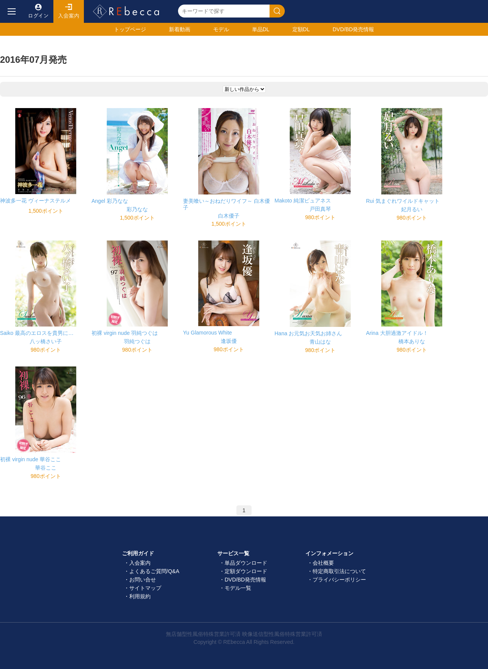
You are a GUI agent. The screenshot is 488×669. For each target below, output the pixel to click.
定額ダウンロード (246, 571)
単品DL (261, 29)
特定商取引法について (339, 571)
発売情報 (353, 29)
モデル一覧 (238, 588)
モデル (221, 29)
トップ (130, 29)
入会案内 (68, 11)
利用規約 (140, 596)
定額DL (301, 29)
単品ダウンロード (246, 563)
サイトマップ (145, 588)
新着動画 (179, 29)
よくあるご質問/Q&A (154, 571)
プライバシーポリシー (339, 580)
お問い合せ (142, 580)
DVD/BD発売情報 (245, 580)
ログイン (38, 11)
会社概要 (323, 563)
